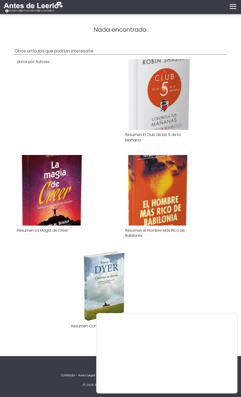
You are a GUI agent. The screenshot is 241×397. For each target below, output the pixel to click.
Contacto (68, 375)
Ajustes (211, 380)
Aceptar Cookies (211, 371)
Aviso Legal (86, 375)
